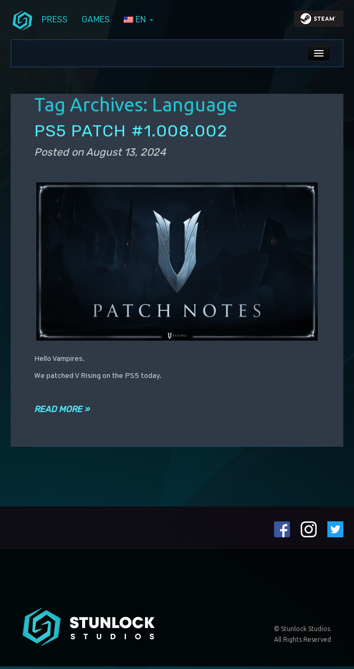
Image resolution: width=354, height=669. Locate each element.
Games (96, 19)
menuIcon (22, 20)
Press (55, 19)
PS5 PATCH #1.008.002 (131, 131)
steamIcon (318, 21)
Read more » (62, 409)
